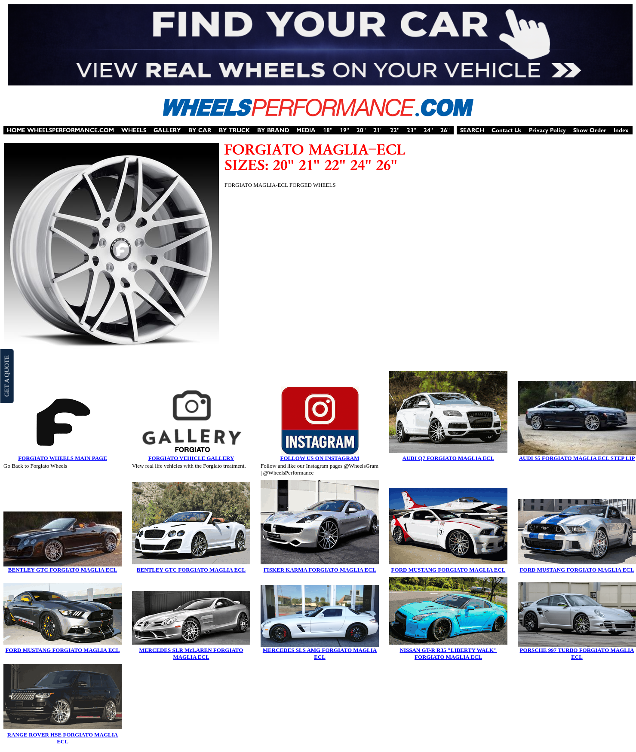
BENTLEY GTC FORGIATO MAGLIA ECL (62, 569)
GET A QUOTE (6, 375)
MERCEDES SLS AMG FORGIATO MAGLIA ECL (320, 653)
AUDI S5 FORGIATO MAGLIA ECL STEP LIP (577, 458)
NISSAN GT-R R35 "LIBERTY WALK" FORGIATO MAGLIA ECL (448, 653)
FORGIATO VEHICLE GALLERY (191, 458)
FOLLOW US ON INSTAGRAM (319, 458)
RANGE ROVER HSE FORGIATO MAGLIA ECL (62, 738)
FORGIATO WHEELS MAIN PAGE (62, 458)
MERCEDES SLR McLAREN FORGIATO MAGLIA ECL (191, 653)
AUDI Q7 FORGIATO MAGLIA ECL (448, 458)
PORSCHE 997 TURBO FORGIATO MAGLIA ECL (577, 653)
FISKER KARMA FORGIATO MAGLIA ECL (320, 569)
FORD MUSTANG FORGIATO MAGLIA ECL (448, 569)
